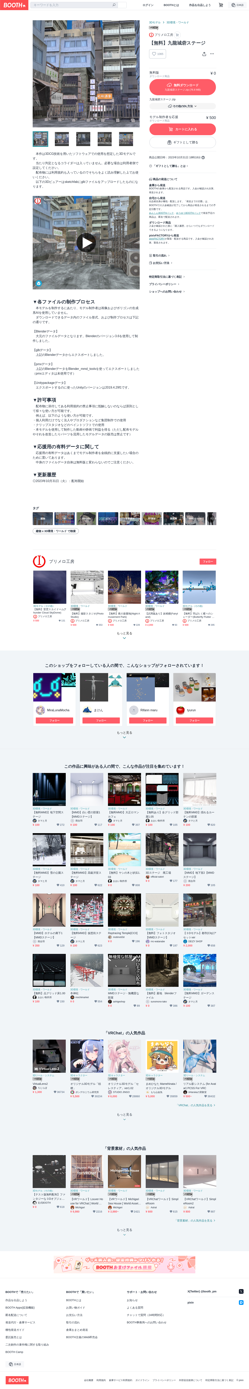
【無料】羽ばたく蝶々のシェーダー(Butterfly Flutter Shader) (199, 615)
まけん (98, 710)
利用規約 (101, 1380)
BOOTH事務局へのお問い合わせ (147, 1322)
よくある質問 (135, 1307)
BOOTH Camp (14, 1352)
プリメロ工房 (61, 561)
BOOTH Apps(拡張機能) (20, 1307)
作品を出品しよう (200, 5)
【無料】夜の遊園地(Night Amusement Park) (124, 615)
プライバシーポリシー (162, 284)
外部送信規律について (190, 1380)
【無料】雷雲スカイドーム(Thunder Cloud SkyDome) (49, 611)
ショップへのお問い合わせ (165, 291)
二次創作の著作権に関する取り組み (27, 1344)
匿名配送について (16, 1315)
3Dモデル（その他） (44, 606)
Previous (36, 74)
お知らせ (132, 1300)
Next (136, 74)
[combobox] (74, 5)
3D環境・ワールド (178, 22)
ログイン (148, 5)
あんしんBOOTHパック (161, 213)
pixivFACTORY (157, 238)
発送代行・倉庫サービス (20, 1322)
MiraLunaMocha (58, 710)
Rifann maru (148, 710)
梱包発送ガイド (15, 1329)
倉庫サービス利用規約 (120, 1380)
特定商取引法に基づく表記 (165, 276)
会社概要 (88, 1380)
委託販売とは (13, 1337)
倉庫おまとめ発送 (77, 1329)
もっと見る (124, 736)
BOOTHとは (171, 5)
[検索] (114, 5)
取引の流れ (160, 255)
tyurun (191, 710)
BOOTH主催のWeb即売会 (82, 1337)
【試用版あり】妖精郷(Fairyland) (161, 615)
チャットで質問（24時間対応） (146, 1315)
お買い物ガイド (75, 1307)
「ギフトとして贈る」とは (169, 165)
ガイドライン (142, 1380)
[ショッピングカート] (221, 5)
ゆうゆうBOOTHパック (188, 213)
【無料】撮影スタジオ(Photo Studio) (87, 615)
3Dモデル (155, 22)
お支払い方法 (161, 262)
